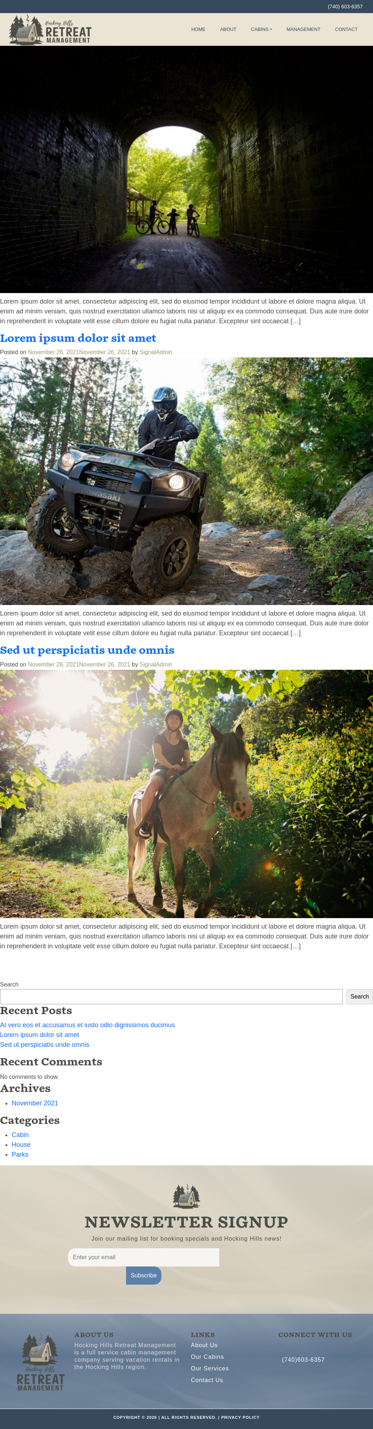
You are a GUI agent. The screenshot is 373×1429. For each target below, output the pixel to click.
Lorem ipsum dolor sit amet (78, 338)
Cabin (20, 1134)
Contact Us (207, 1380)
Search (9, 984)
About (228, 29)
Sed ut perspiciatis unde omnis (87, 650)
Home (198, 29)
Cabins (259, 29)
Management (304, 29)
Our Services (210, 1368)
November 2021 (35, 1103)
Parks (20, 1154)
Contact (346, 29)
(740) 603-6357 (345, 6)
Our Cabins (207, 1357)
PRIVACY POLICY (240, 1417)
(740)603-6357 (303, 1360)
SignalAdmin (156, 352)
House (21, 1144)
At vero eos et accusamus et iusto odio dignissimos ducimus (87, 1025)
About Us (204, 1345)
